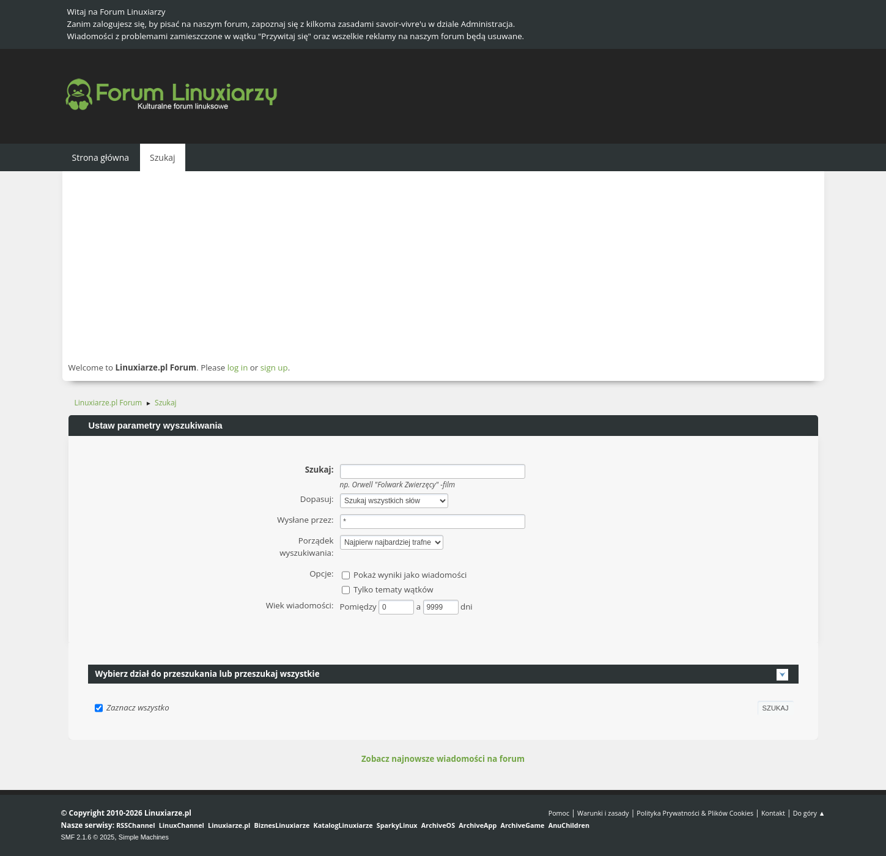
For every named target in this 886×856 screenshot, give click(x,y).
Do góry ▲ (809, 812)
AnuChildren (568, 825)
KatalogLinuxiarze (343, 825)
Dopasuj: (317, 498)
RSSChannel (135, 825)
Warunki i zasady (603, 812)
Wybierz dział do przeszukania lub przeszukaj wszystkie (207, 673)
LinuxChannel (181, 825)
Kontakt (773, 812)
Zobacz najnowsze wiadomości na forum (443, 758)
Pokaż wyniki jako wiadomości (410, 574)
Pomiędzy (359, 606)
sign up (274, 367)
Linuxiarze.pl (229, 825)
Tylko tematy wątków (393, 589)
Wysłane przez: (305, 519)
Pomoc (559, 812)
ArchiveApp (478, 825)
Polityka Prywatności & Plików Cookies (695, 812)
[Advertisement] (443, 266)
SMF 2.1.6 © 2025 (88, 837)
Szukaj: (319, 469)
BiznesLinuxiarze (282, 825)
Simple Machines (144, 837)
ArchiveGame (522, 825)
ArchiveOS (438, 825)
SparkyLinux (397, 825)
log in (237, 367)
